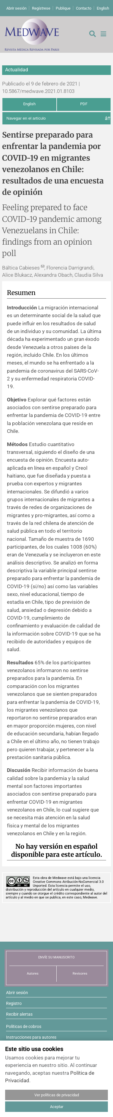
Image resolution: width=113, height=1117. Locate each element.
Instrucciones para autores (31, 1037)
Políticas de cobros (23, 1026)
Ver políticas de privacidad (56, 1095)
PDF (83, 104)
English (103, 8)
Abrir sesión (16, 8)
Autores (33, 974)
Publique (63, 8)
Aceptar (56, 1106)
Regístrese (41, 8)
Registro (14, 1003)
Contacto (83, 8)
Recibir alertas (19, 1014)
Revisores (80, 974)
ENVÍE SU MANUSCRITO (56, 957)
